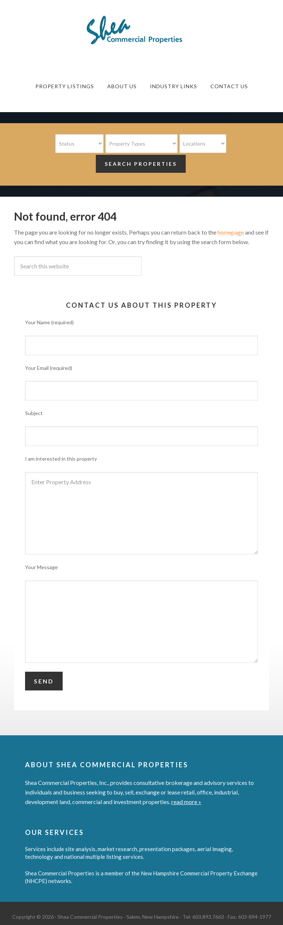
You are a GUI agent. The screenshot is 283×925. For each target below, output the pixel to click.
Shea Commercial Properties (141, 30)
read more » (186, 801)
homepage (230, 232)
